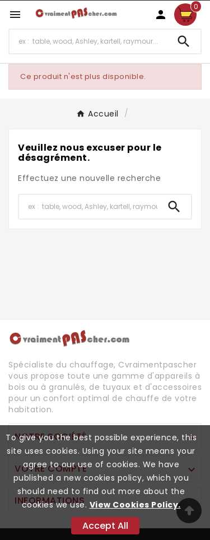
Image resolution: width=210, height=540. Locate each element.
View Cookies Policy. (135, 504)
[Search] (183, 41)
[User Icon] (160, 14)
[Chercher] (88, 41)
